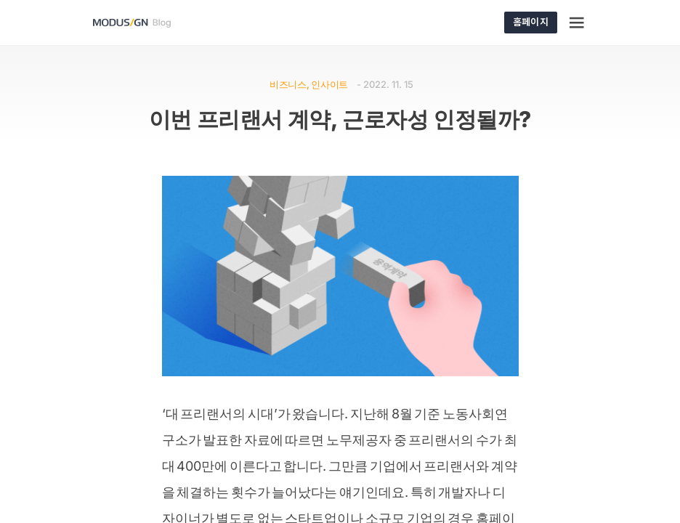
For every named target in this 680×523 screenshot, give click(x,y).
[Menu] (578, 22)
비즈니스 (288, 84)
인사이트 (329, 84)
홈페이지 (531, 21)
